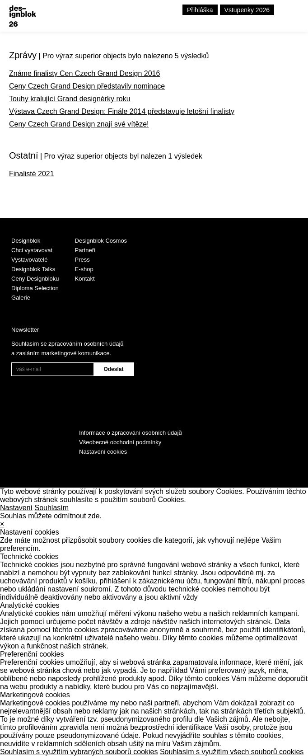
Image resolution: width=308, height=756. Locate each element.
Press (82, 259)
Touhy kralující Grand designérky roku (70, 99)
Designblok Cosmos (101, 240)
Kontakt (85, 278)
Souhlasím (52, 508)
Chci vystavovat (31, 250)
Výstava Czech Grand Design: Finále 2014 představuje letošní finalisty (121, 111)
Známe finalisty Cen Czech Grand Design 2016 (84, 73)
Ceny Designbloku (35, 278)
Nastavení (16, 508)
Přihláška (200, 10)
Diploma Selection (35, 288)
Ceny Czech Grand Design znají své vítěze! (79, 124)
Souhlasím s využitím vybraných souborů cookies (79, 752)
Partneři (85, 250)
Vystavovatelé (29, 259)
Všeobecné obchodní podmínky (120, 442)
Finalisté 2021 (31, 174)
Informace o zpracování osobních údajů (130, 432)
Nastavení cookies (103, 451)
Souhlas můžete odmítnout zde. (51, 516)
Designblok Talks (33, 269)
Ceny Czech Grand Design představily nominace (87, 86)
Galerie (20, 297)
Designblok (25, 240)
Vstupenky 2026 (247, 10)
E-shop (84, 269)
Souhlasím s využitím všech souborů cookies (231, 752)
